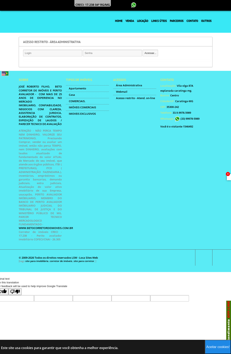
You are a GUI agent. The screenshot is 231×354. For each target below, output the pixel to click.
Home (118, 21)
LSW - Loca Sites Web (85, 257)
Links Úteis (159, 21)
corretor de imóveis (61, 261)
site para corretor (84, 261)
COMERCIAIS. (77, 101)
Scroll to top (203, 258)
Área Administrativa (129, 85)
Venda (129, 21)
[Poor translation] (15, 291)
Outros (206, 21)
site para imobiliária (36, 261)
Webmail (121, 91)
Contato (192, 21)
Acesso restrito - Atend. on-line (135, 98)
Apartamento (77, 88)
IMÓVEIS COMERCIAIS (82, 107)
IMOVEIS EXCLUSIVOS (82, 114)
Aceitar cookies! (218, 347)
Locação (142, 21)
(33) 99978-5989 (187, 118)
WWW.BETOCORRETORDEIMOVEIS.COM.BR (46, 228)
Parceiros (176, 21)
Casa (72, 95)
